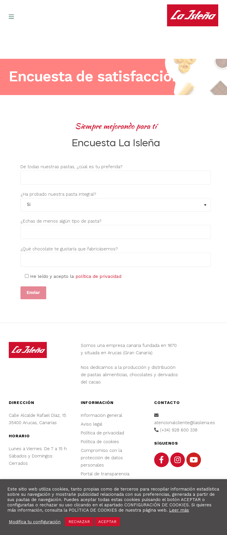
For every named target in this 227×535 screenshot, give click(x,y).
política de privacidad (98, 276)
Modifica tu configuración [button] (35, 521)
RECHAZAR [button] (79, 521)
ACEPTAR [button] (107, 521)
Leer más (179, 510)
